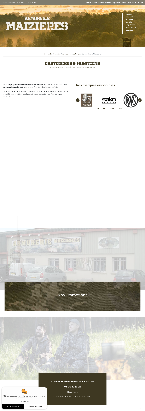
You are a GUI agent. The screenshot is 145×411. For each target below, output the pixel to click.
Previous (78, 103)
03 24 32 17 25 (135, 2)
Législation (130, 25)
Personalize (24, 401)
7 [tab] (112, 111)
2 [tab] (100, 111)
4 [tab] (105, 111)
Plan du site (129, 408)
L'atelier (129, 22)
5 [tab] (107, 111)
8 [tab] (114, 111)
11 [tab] (121, 111)
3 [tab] (103, 111)
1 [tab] (98, 111)
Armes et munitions (71, 54)
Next (140, 103)
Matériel (129, 19)
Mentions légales (138, 408)
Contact (129, 30)
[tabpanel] (86, 102)
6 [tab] (110, 111)
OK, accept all (13, 407)
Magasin (129, 17)
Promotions (131, 27)
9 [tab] (116, 111)
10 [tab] (119, 111)
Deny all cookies (35, 407)
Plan (128, 33)
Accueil (129, 14)
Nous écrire (72, 392)
